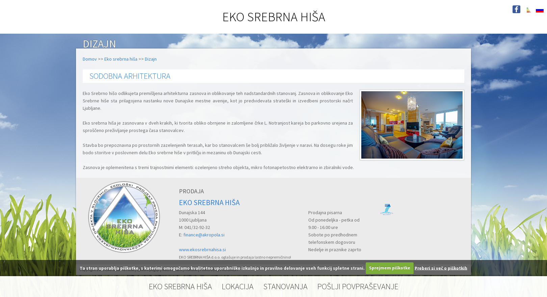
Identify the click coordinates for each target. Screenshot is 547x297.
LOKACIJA (238, 286)
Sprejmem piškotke (389, 268)
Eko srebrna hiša (120, 59)
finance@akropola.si (204, 235)
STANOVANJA (285, 286)
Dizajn (151, 59)
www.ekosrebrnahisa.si (202, 249)
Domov (90, 59)
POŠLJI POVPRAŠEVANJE (357, 286)
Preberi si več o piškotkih (441, 268)
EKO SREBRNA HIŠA (273, 17)
